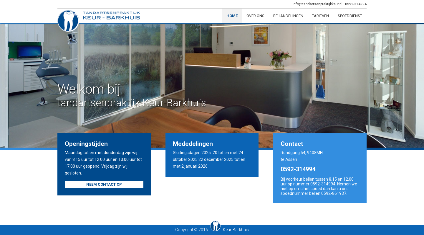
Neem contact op (104, 184)
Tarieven (320, 16)
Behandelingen (288, 16)
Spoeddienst (350, 16)
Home (232, 16)
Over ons (255, 16)
